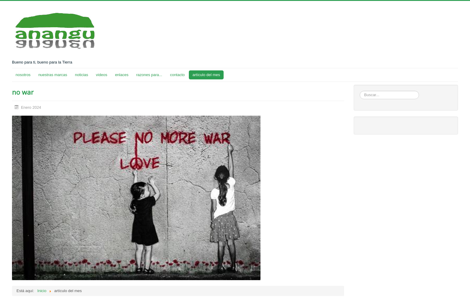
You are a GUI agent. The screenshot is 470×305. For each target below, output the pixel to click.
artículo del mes (206, 75)
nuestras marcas (52, 75)
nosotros (23, 75)
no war (23, 91)
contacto (177, 75)
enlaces (122, 75)
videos (101, 75)
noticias (81, 75)
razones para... (149, 75)
